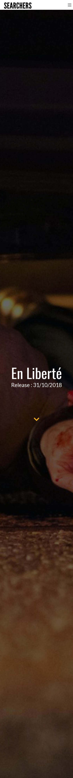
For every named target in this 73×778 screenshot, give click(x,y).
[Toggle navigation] (69, 5)
